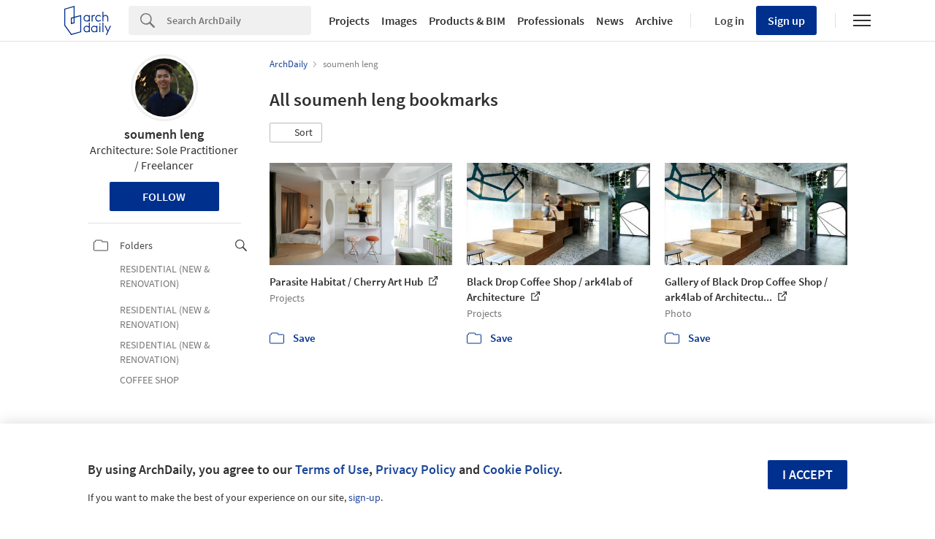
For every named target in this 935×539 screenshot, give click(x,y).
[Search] (239, 20)
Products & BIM (467, 20)
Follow (164, 196)
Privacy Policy (415, 469)
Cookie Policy (521, 469)
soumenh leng (164, 134)
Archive (654, 20)
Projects (349, 20)
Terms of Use (332, 469)
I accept (807, 474)
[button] (296, 133)
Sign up (786, 20)
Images (399, 20)
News (610, 20)
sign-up (364, 497)
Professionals (550, 20)
